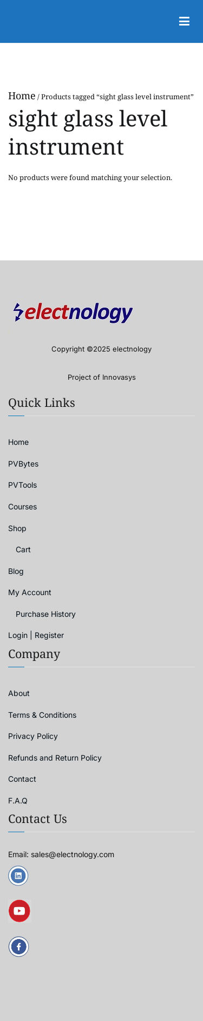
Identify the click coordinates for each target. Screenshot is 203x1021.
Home (22, 95)
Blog (16, 571)
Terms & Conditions (42, 714)
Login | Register (36, 635)
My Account (29, 592)
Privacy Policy (33, 736)
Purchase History (46, 613)
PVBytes (23, 463)
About (19, 693)
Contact (22, 778)
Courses (22, 506)
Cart (23, 549)
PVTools (22, 484)
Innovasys (119, 377)
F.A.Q (18, 800)
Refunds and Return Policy (55, 757)
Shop (17, 528)
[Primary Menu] (184, 21)
